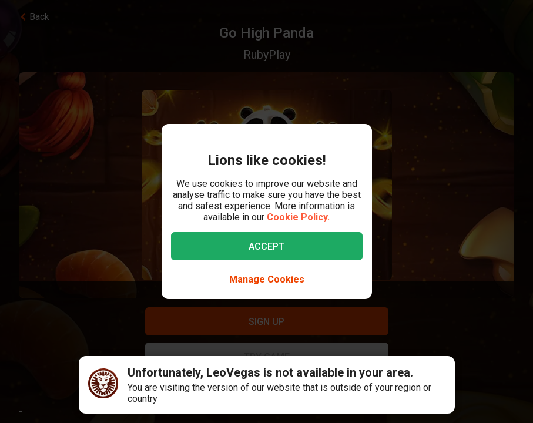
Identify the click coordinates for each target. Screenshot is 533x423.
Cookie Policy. (298, 217)
